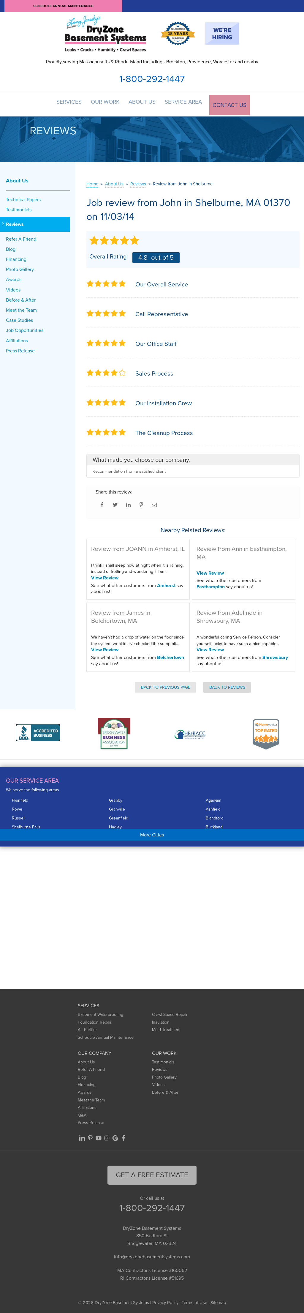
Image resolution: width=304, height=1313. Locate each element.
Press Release (20, 349)
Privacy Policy (165, 1301)
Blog (10, 247)
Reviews (15, 223)
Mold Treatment (166, 1028)
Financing (16, 257)
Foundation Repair (95, 1020)
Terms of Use (194, 1301)
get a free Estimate (152, 1173)
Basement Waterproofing (100, 1013)
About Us (144, 103)
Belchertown (170, 655)
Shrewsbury (275, 655)
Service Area (187, 103)
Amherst (166, 583)
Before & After (21, 298)
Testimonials (18, 208)
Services (67, 103)
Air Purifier (87, 1028)
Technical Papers (23, 198)
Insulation (161, 1020)
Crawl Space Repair (170, 1013)
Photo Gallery (20, 268)
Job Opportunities (24, 329)
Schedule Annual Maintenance (63, 6)
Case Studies (19, 318)
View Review (104, 576)
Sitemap (218, 1301)
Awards (13, 278)
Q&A (82, 1113)
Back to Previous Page (165, 685)
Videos (13, 288)
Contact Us (233, 103)
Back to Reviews (227, 685)
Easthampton (211, 585)
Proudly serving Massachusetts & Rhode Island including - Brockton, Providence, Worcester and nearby (152, 61)
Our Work (105, 103)
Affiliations (17, 339)
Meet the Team (21, 308)
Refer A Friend (21, 237)
